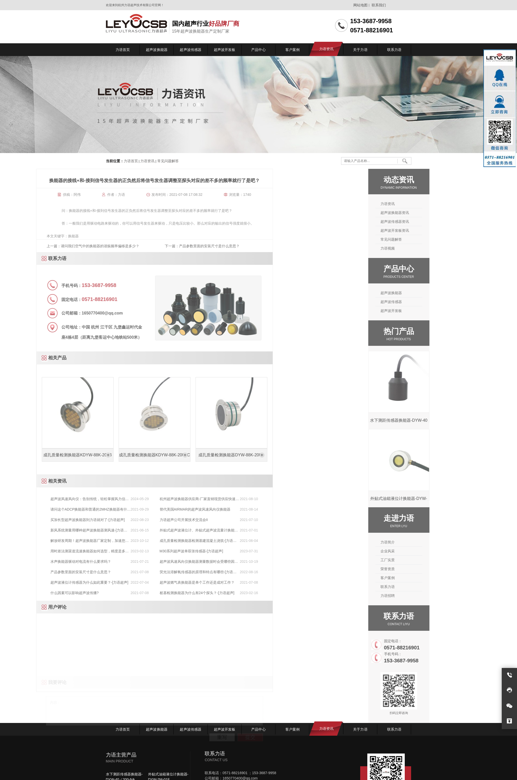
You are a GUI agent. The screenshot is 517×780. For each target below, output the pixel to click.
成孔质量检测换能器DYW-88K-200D (69, 455)
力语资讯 (147, 161)
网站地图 (360, 5)
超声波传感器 (433, 302)
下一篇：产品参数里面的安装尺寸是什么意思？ (39, 246)
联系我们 (379, 5)
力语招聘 (429, 596)
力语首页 (131, 161)
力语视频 (429, 248)
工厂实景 (429, 560)
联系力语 (429, 587)
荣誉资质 (429, 569)
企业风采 (429, 551)
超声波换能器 (433, 293)
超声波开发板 (433, 311)
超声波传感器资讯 (436, 222)
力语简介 (429, 542)
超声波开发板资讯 (436, 230)
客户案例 (429, 578)
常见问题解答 (167, 161)
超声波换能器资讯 (436, 213)
